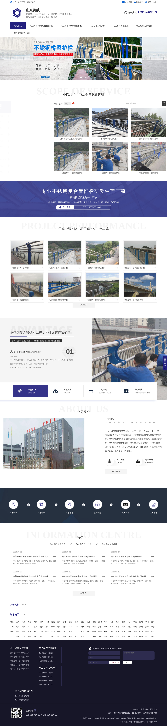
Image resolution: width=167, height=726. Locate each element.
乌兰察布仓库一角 (46, 684)
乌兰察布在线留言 (22, 700)
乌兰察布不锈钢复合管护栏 (41, 26)
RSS (148, 2)
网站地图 (138, 2)
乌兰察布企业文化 (46, 676)
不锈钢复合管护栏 (100, 718)
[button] (148, 58)
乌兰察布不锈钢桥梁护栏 (71, 26)
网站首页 (18, 26)
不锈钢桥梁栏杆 (126, 718)
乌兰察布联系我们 (22, 33)
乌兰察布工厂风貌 (46, 680)
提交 (127, 662)
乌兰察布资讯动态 (120, 26)
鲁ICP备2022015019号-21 (124, 713)
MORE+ (83, 304)
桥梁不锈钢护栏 (138, 718)
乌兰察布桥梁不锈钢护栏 (19, 669)
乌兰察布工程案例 (97, 26)
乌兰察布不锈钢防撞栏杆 (19, 661)
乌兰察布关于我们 (144, 26)
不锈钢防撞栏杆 (126, 722)
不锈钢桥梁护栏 (113, 718)
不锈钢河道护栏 (151, 722)
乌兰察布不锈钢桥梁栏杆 (19, 665)
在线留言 (127, 2)
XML (154, 2)
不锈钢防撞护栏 (150, 718)
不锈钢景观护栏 (138, 722)
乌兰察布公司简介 (46, 673)
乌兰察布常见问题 (46, 661)
